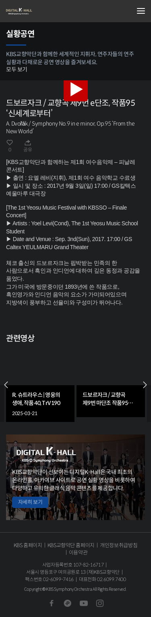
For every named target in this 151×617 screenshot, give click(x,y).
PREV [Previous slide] (6, 385)
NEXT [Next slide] (145, 385)
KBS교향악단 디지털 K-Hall (46, 11)
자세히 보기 (30, 502)
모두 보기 (16, 69)
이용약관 (78, 552)
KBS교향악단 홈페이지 (71, 545)
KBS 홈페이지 (28, 545)
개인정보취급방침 (118, 545)
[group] (40, 384)
